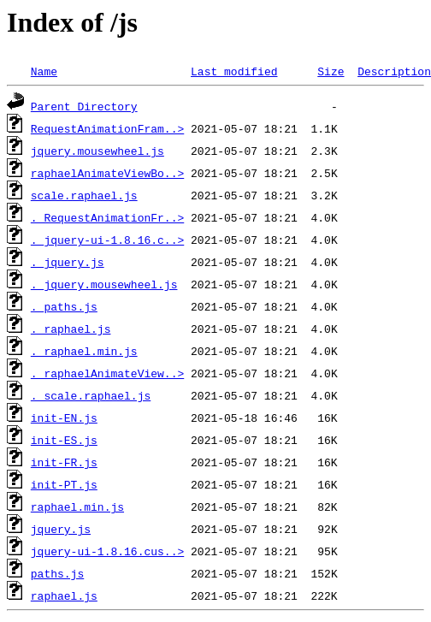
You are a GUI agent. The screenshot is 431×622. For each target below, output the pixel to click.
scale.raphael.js (84, 195)
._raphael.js (71, 328)
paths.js (57, 573)
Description (394, 71)
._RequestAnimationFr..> (107, 217)
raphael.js (64, 595)
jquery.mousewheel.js (97, 150)
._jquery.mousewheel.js (104, 284)
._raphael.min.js (84, 350)
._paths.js (64, 306)
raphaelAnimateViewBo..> (107, 173)
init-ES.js (64, 439)
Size (330, 71)
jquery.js (61, 528)
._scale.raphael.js (91, 395)
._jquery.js (67, 262)
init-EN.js (64, 417)
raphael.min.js (77, 506)
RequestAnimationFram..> (107, 128)
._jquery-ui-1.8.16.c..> (107, 239)
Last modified (234, 71)
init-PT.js (64, 484)
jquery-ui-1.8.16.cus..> (107, 551)
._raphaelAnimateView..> (107, 373)
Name (44, 71)
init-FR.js (64, 462)
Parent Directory (84, 106)
